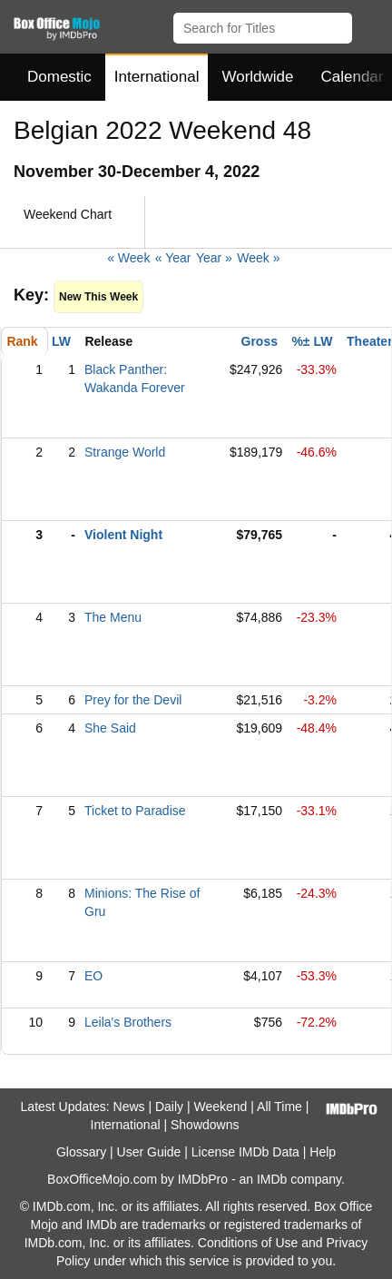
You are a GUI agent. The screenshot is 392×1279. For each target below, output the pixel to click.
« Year (173, 258)
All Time (279, 1106)
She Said (110, 728)
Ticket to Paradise (135, 810)
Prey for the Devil (132, 700)
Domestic (59, 76)
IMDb (272, 1179)
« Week (128, 258)
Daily (169, 1106)
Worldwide (257, 76)
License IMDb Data (245, 1152)
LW (61, 341)
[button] (370, 24)
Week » (258, 258)
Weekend (221, 1106)
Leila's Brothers (128, 1022)
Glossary (81, 1152)
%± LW (311, 341)
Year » (214, 258)
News (129, 1106)
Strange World (124, 452)
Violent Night (123, 534)
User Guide (149, 1152)
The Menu (113, 617)
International (157, 76)
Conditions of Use (248, 1242)
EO (93, 976)
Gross (259, 341)
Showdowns (205, 1124)
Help (322, 1152)
